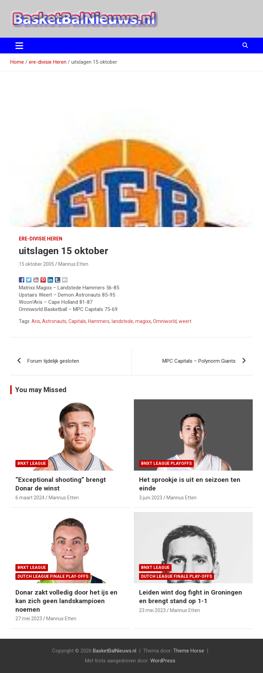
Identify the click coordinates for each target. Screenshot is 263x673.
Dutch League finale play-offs (52, 576)
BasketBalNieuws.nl (114, 651)
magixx (143, 321)
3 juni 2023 (150, 497)
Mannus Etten (73, 264)
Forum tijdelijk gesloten (53, 361)
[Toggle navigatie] (19, 45)
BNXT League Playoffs (166, 463)
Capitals (77, 321)
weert (185, 321)
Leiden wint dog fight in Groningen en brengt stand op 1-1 (190, 596)
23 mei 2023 (152, 610)
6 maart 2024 (30, 497)
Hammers (99, 321)
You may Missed (40, 390)
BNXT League (31, 463)
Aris (36, 321)
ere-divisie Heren (40, 238)
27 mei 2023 (28, 618)
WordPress (162, 661)
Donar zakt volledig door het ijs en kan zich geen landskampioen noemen (66, 600)
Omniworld (165, 321)
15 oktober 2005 (36, 264)
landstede (122, 321)
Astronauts (54, 321)
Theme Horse (188, 651)
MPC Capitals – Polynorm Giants (199, 361)
